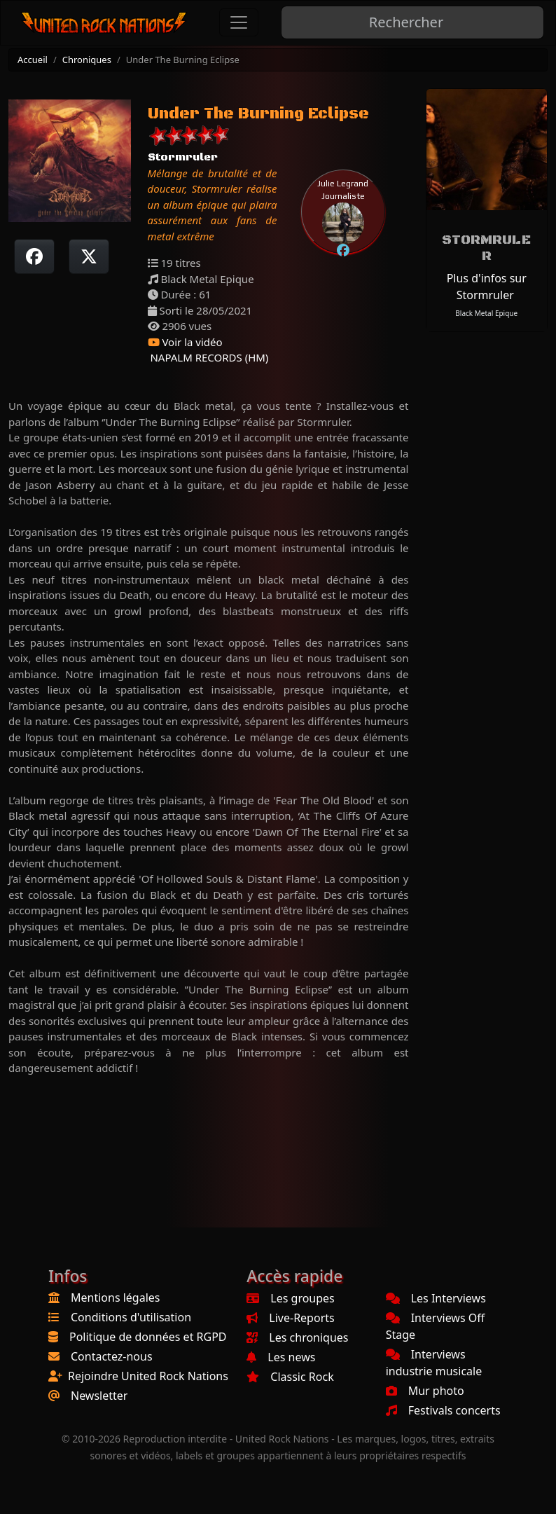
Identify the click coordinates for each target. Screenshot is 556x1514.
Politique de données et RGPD (148, 1336)
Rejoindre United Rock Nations (148, 1376)
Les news (280, 1357)
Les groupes (290, 1298)
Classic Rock (289, 1376)
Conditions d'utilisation (131, 1317)
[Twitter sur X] (89, 256)
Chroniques (86, 59)
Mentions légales (115, 1297)
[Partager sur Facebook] (34, 256)
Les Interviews (436, 1298)
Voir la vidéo (185, 342)
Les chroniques (297, 1337)
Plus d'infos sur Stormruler (487, 286)
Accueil (33, 59)
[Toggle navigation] (238, 22)
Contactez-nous (112, 1356)
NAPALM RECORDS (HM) (208, 357)
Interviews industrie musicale (434, 1363)
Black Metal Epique (486, 313)
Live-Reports (290, 1318)
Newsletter (99, 1395)
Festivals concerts (443, 1410)
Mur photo (425, 1390)
